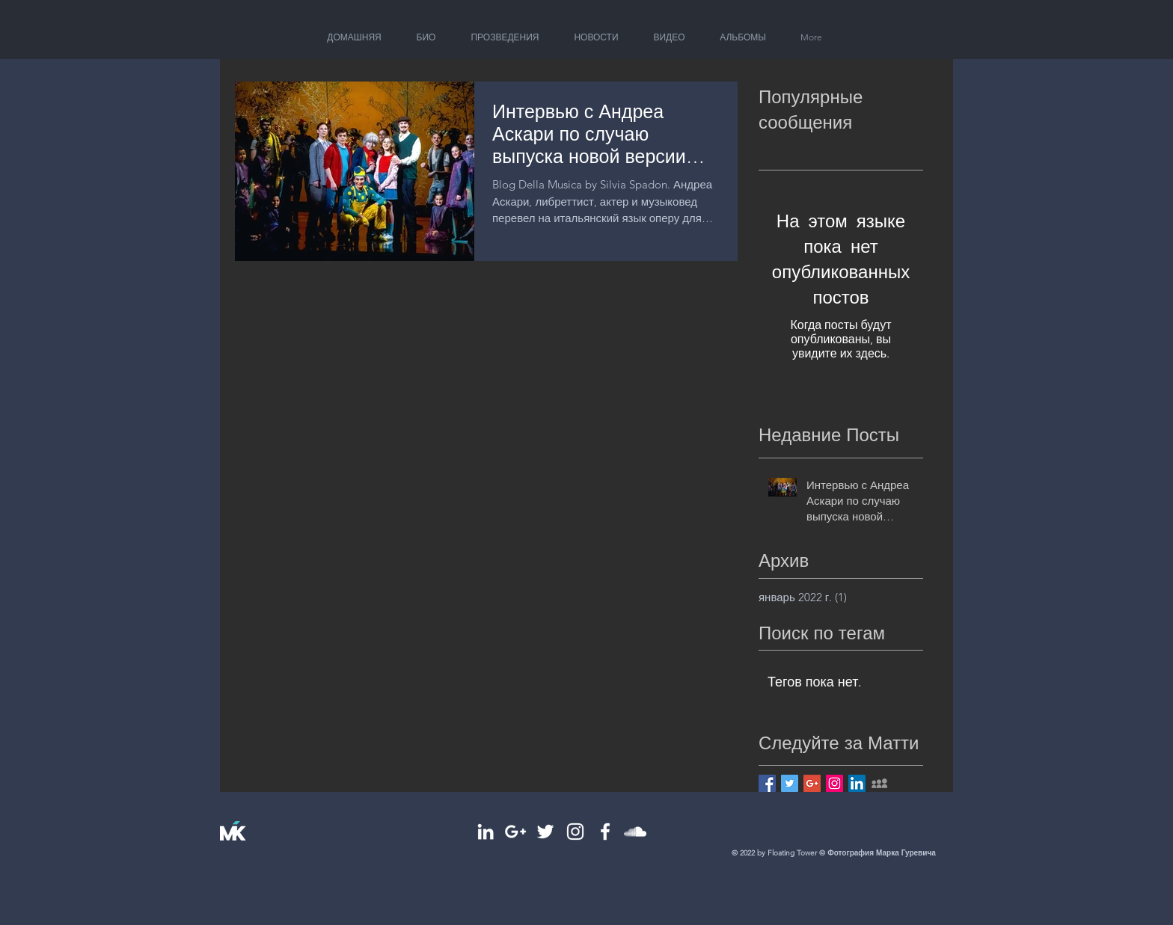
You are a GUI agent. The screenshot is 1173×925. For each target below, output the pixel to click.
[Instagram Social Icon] (834, 783)
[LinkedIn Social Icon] (857, 783)
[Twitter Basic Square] (789, 783)
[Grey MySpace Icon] (879, 783)
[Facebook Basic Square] (767, 783)
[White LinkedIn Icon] (485, 831)
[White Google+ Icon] (515, 831)
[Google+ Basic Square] (812, 783)
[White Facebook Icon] (605, 831)
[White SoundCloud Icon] (635, 831)
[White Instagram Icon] (575, 831)
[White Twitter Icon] (545, 831)
